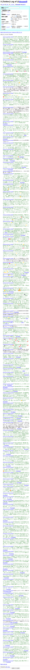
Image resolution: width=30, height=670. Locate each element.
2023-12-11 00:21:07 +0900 (8, 113)
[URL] (25, 135)
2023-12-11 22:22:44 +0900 (8, 533)
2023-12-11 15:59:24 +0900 (8, 364)
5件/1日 (18, 27)
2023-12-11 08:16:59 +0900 (8, 234)
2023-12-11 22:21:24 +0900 (8, 478)
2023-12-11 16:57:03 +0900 (8, 388)
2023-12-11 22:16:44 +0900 (8, 422)
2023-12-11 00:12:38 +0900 (8, 86)
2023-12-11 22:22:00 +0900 (8, 486)
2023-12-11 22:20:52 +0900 (8, 442)
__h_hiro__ (12, 4)
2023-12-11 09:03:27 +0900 (8, 316)
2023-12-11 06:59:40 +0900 (8, 191)
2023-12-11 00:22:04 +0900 (8, 125)
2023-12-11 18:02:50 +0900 (8, 397)
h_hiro (2, 4)
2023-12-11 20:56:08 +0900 (8, 413)
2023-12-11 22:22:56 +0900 (8, 546)
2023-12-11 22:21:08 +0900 (8, 462)
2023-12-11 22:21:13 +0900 (8, 467)
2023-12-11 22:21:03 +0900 (8, 455)
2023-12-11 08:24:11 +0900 (8, 276)
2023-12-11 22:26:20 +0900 (8, 609)
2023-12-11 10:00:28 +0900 (8, 337)
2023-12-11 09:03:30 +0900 (8, 321)
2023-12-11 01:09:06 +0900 (8, 158)
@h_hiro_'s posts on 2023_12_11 (14, 32)
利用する (14, 24)
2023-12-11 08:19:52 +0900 (8, 258)
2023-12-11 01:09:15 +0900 (8, 162)
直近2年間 (19, 16)
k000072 (24, 4)
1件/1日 (26, 26)
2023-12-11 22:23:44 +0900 (8, 586)
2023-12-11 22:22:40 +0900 (8, 525)
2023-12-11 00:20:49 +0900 (8, 107)
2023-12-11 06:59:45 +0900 (8, 199)
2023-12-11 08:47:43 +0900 (8, 310)
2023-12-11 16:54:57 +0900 (8, 383)
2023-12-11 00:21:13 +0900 (8, 121)
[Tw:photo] (24, 52)
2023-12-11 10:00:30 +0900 (8, 344)
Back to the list (3, 32)
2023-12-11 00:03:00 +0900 (8, 59)
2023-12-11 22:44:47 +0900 (8, 640)
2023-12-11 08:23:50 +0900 (8, 268)
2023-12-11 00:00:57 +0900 (8, 36)
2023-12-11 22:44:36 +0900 (8, 627)
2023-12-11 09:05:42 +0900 (8, 325)
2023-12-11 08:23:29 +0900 (8, 262)
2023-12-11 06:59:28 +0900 (8, 173)
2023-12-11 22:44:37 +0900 (8, 631)
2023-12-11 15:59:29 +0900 (8, 368)
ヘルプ (7, 14)
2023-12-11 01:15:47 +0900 (8, 168)
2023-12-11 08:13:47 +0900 (8, 221)
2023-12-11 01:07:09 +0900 (8, 155)
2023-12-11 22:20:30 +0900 (8, 430)
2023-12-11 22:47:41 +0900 (8, 646)
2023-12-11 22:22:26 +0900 (8, 509)
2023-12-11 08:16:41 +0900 (8, 228)
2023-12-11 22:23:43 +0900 (8, 579)
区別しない (14, 21)
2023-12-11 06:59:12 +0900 (8, 171)
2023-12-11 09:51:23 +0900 (8, 335)
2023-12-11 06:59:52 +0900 (8, 214)
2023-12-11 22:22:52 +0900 (8, 538)
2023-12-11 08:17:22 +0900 (8, 244)
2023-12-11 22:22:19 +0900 (8, 504)
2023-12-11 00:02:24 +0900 (8, 52)
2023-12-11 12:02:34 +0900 (8, 349)
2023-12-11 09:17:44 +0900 (8, 327)
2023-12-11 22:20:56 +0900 (8, 446)
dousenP (23, 1)
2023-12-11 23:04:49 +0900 (8, 660)
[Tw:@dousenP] (7, 591)
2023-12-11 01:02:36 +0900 (8, 142)
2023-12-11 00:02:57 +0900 (8, 53)
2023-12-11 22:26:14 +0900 (8, 604)
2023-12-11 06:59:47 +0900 (8, 207)
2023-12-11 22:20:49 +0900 (8, 436)
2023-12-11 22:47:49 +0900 (8, 652)
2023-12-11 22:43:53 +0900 (8, 620)
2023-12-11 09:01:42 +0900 (8, 313)
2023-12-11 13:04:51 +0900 (8, 353)
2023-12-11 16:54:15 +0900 (8, 372)
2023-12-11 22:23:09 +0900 (8, 560)
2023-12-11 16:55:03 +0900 (8, 386)
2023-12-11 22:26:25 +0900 (8, 613)
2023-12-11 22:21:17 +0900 (8, 472)
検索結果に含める (16, 14)
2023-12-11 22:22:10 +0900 (8, 496)
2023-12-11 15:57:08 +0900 (8, 358)
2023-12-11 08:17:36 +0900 (8, 250)
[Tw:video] (13, 412)
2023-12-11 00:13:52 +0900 (8, 99)
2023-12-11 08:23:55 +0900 (8, 273)
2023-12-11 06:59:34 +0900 (8, 180)
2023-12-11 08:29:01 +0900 (8, 298)
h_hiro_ (7, 4)
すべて (13, 16)
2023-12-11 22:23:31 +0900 (8, 570)
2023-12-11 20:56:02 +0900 (8, 409)
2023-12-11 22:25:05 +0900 (8, 590)
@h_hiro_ (8, 666)
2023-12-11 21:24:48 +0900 (8, 417)
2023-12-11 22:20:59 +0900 (8, 450)
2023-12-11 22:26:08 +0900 (8, 593)
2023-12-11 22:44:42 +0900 (8, 634)
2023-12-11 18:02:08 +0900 (8, 392)
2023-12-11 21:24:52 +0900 (8, 419)
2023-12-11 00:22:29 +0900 (8, 132)
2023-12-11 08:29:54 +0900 (8, 303)
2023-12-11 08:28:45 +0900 (8, 293)
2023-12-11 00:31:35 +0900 (8, 140)
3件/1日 (13, 27)
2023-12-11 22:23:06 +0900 (8, 555)
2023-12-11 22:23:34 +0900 (8, 574)
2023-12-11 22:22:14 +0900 (8, 500)
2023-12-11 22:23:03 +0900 (8, 551)
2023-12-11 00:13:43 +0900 (8, 93)
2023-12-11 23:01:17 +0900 (8, 657)
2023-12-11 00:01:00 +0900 (8, 44)
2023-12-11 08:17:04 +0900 (8, 236)
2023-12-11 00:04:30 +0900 (8, 73)
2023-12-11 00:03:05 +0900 (8, 66)
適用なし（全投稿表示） (17, 26)
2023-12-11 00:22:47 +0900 (8, 136)
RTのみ (17, 20)
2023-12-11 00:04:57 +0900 (8, 80)
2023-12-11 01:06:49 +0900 (8, 149)
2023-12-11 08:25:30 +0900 (8, 282)
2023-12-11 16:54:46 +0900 (8, 376)
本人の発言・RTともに (17, 19)
